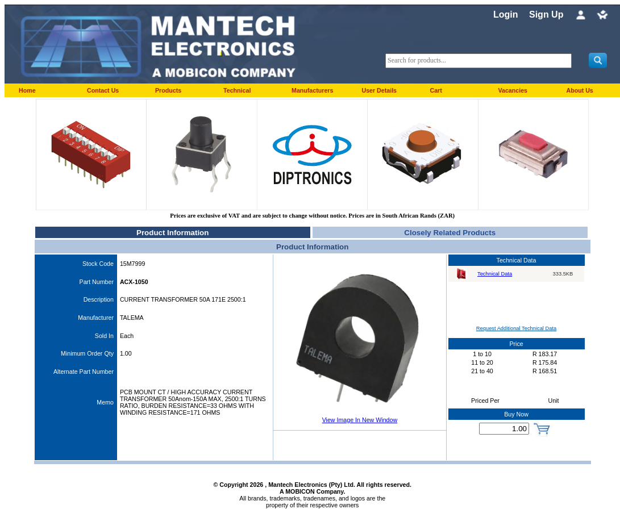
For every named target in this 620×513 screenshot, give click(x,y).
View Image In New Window (359, 419)
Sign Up (546, 14)
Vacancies (512, 90)
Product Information (172, 232)
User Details (379, 90)
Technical (237, 90)
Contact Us (103, 90)
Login (505, 14)
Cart (436, 90)
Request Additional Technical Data (516, 328)
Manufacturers (312, 90)
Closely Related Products (450, 232)
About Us (579, 90)
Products (168, 90)
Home (27, 90)
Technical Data (494, 274)
